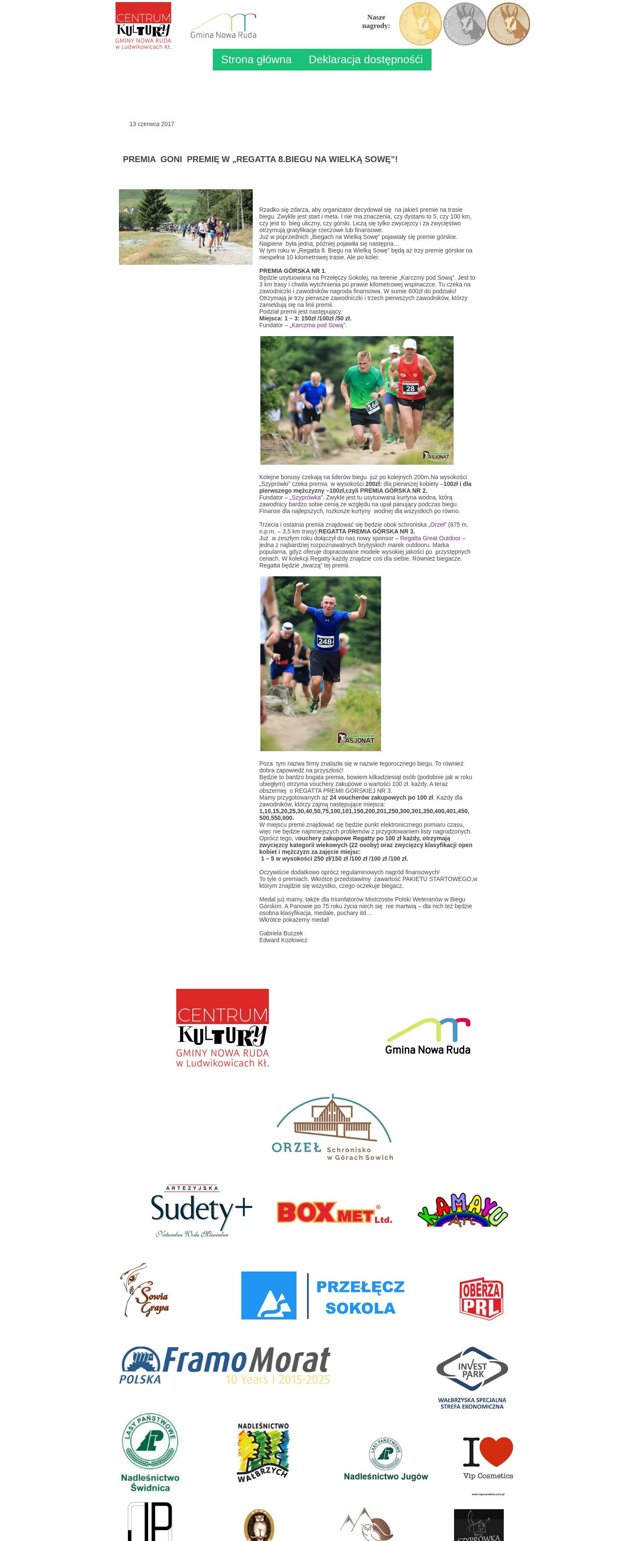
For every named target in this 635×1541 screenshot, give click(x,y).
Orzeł (437, 524)
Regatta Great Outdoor (430, 538)
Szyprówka (306, 497)
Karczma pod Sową (317, 325)
